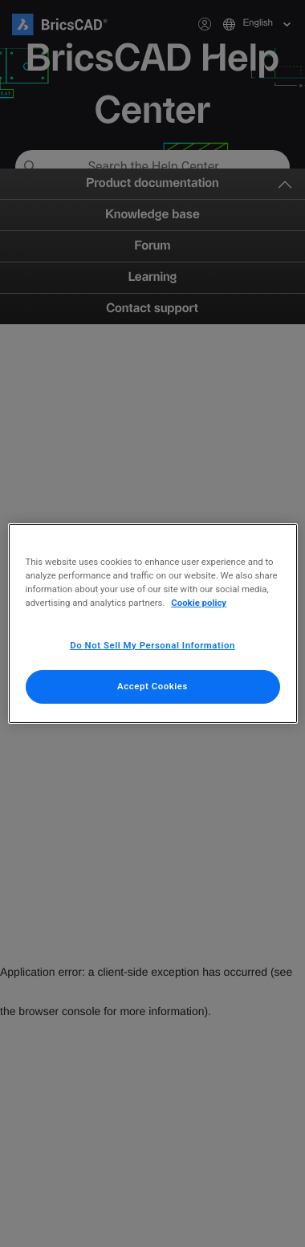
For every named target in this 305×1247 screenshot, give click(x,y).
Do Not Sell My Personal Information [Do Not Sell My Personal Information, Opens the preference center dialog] (152, 645)
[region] (153, 623)
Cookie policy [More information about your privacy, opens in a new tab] (198, 602)
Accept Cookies (152, 686)
